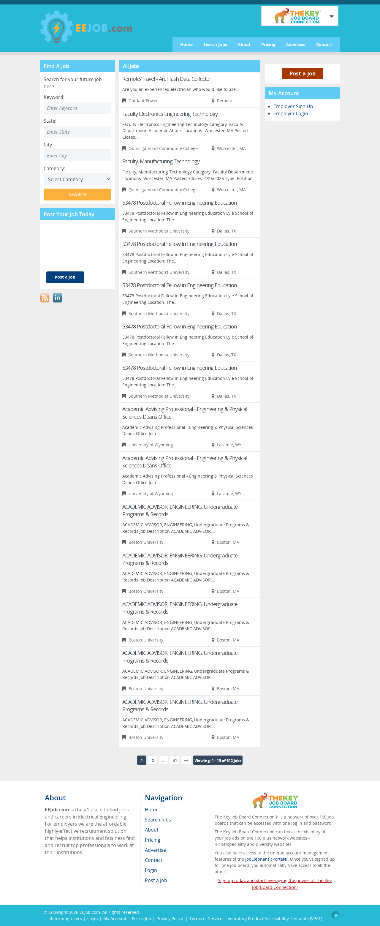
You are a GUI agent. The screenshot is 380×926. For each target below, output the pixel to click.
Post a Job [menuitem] (156, 880)
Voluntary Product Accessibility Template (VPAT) (275, 918)
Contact (324, 44)
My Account (114, 918)
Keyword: (54, 97)
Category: (54, 168)
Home (186, 44)
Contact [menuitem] (153, 860)
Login (92, 918)
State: (50, 121)
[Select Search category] (77, 179)
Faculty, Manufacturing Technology (161, 161)
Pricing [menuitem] (152, 840)
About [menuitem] (152, 830)
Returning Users (66, 918)
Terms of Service (205, 918)
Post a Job (65, 277)
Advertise (295, 44)
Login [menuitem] (151, 870)
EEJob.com (90, 912)
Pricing (268, 44)
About (244, 44)
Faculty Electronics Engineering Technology (170, 113)
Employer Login (290, 113)
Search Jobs (215, 44)
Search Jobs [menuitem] (158, 819)
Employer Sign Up (293, 106)
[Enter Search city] (77, 155)
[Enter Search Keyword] (77, 108)
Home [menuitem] (152, 809)
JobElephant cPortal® (266, 859)
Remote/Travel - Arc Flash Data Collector (166, 78)
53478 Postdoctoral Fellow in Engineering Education (179, 202)
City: (48, 144)
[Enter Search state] (77, 132)
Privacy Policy (170, 918)
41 (175, 760)
